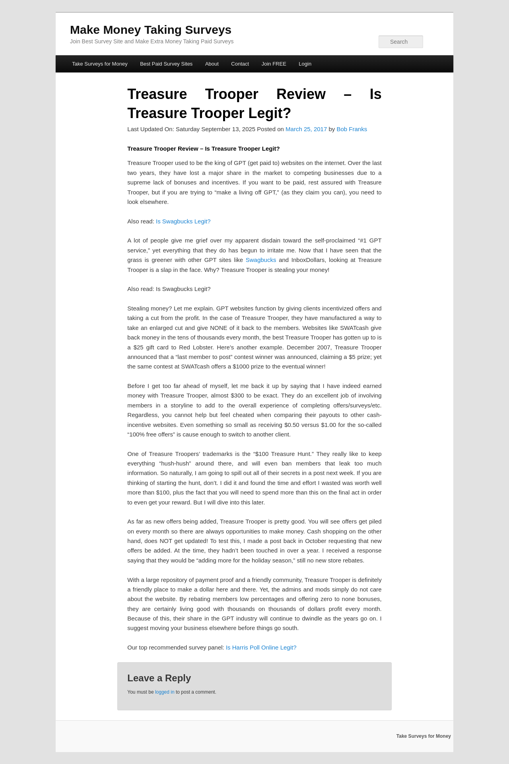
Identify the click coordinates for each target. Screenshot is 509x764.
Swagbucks (261, 259)
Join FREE (274, 64)
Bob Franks (351, 129)
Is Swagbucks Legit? (183, 221)
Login (305, 64)
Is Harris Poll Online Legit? (261, 647)
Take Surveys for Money (99, 64)
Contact (240, 64)
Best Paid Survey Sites (166, 64)
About (212, 64)
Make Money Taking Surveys (150, 29)
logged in (165, 692)
